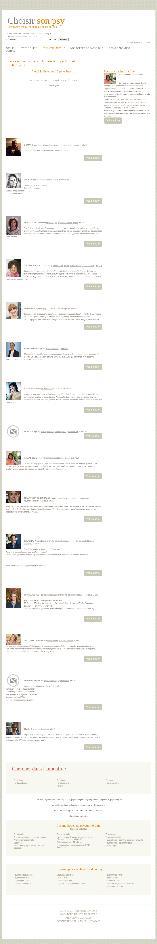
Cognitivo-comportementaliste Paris (71, 884)
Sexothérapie (111, 846)
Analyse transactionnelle (24, 840)
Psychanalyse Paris (114, 875)
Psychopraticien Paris (22, 884)
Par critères (18, 780)
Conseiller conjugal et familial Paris (120, 884)
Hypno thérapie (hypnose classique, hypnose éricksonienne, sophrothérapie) (75, 838)
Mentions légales (78, 917)
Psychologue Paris (21, 881)
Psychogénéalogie (113, 837)
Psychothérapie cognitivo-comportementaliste (124, 840)
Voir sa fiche (113, 120)
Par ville (60, 786)
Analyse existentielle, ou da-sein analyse (30, 837)
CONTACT (11, 50)
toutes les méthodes (78, 829)
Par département (63, 783)
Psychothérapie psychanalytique (119, 843)
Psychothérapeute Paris (23, 875)
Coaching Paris (112, 878)
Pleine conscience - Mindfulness (70, 842)
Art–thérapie (19, 834)
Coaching (18, 843)
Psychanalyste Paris (22, 878)
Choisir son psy (86, 910)
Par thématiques (20, 783)
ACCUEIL (11, 48)
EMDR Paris (62, 878)
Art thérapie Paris (113, 881)
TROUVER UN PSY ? (53, 48)
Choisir (36, 20)
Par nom (109, 780)
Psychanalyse (111, 834)
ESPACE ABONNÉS (119, 48)
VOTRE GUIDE (29, 48)
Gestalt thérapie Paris (65, 875)
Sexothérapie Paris (64, 881)
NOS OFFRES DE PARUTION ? (86, 48)
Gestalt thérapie (63, 834)
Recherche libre (112, 783)
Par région (61, 780)
